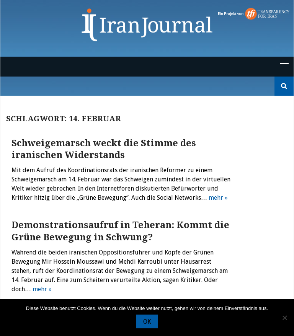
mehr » (218, 197)
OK (147, 321)
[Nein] (284, 317)
